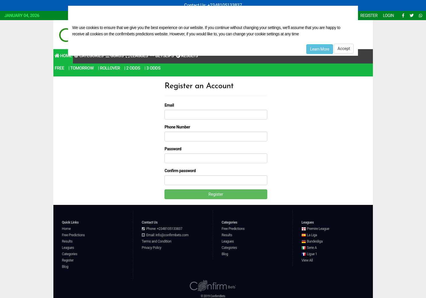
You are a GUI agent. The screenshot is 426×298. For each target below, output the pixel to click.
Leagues (68, 248)
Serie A (309, 248)
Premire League (315, 229)
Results (67, 241)
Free (59, 68)
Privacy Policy (151, 248)
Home (63, 55)
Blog (65, 267)
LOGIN (388, 15)
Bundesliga (312, 241)
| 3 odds (152, 68)
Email (169, 105)
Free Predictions (73, 235)
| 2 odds (132, 68)
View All (307, 260)
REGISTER (368, 15)
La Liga (309, 235)
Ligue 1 (309, 254)
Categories (70, 254)
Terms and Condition (156, 241)
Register (215, 194)
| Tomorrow (81, 68)
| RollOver (109, 68)
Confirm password (179, 170)
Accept (344, 48)
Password (172, 149)
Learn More (319, 49)
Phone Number (177, 127)
